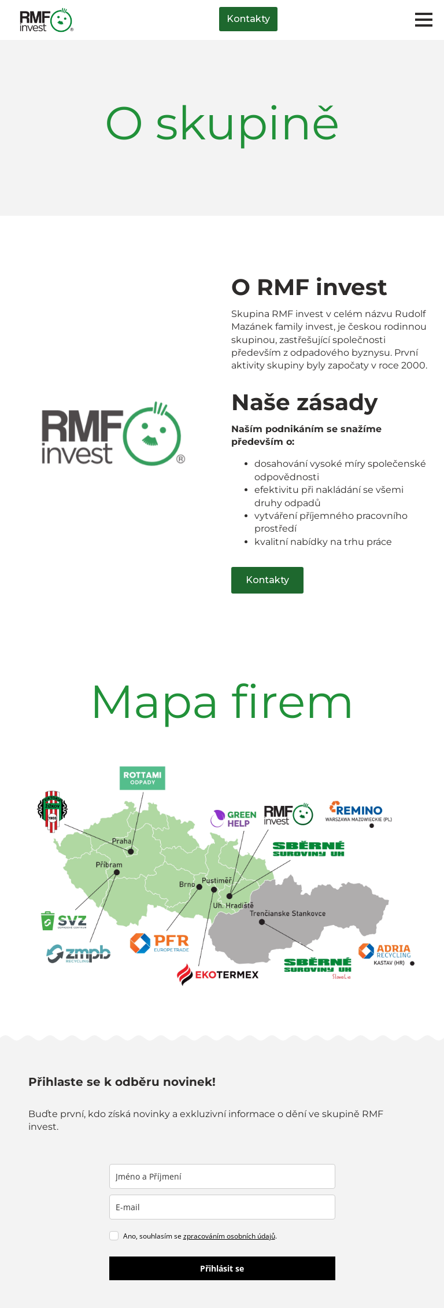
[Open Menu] (423, 19)
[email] (222, 1207)
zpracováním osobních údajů (229, 1236)
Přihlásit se (222, 1268)
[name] (222, 1176)
